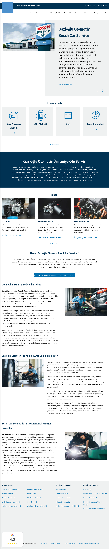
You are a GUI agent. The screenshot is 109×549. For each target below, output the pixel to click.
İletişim (97, 13)
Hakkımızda (61, 489)
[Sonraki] (103, 91)
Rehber (87, 13)
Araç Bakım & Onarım (10, 489)
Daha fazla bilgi (65, 84)
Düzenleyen (43, 544)
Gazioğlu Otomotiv (58, 13)
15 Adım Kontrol (34, 498)
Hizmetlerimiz (75, 13)
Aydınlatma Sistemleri (11, 502)
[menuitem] (38, 12)
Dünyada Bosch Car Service (95, 494)
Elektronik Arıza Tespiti (11, 506)
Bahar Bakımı (7, 494)
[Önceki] (98, 91)
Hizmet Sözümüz (63, 502)
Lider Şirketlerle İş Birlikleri (67, 506)
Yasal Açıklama (56, 544)
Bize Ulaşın (88, 489)
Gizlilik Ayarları (70, 544)
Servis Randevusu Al (38, 13)
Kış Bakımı (31, 494)
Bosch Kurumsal (90, 498)
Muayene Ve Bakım (35, 489)
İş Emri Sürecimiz (63, 498)
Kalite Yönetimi (62, 494)
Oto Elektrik (32, 502)
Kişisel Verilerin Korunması (89, 544)
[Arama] (105, 13)
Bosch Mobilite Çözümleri (94, 509)
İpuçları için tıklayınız (11, 235)
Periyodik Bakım (8, 498)
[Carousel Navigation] (100, 91)
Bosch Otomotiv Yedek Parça (92, 503)
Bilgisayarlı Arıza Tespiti (37, 506)
